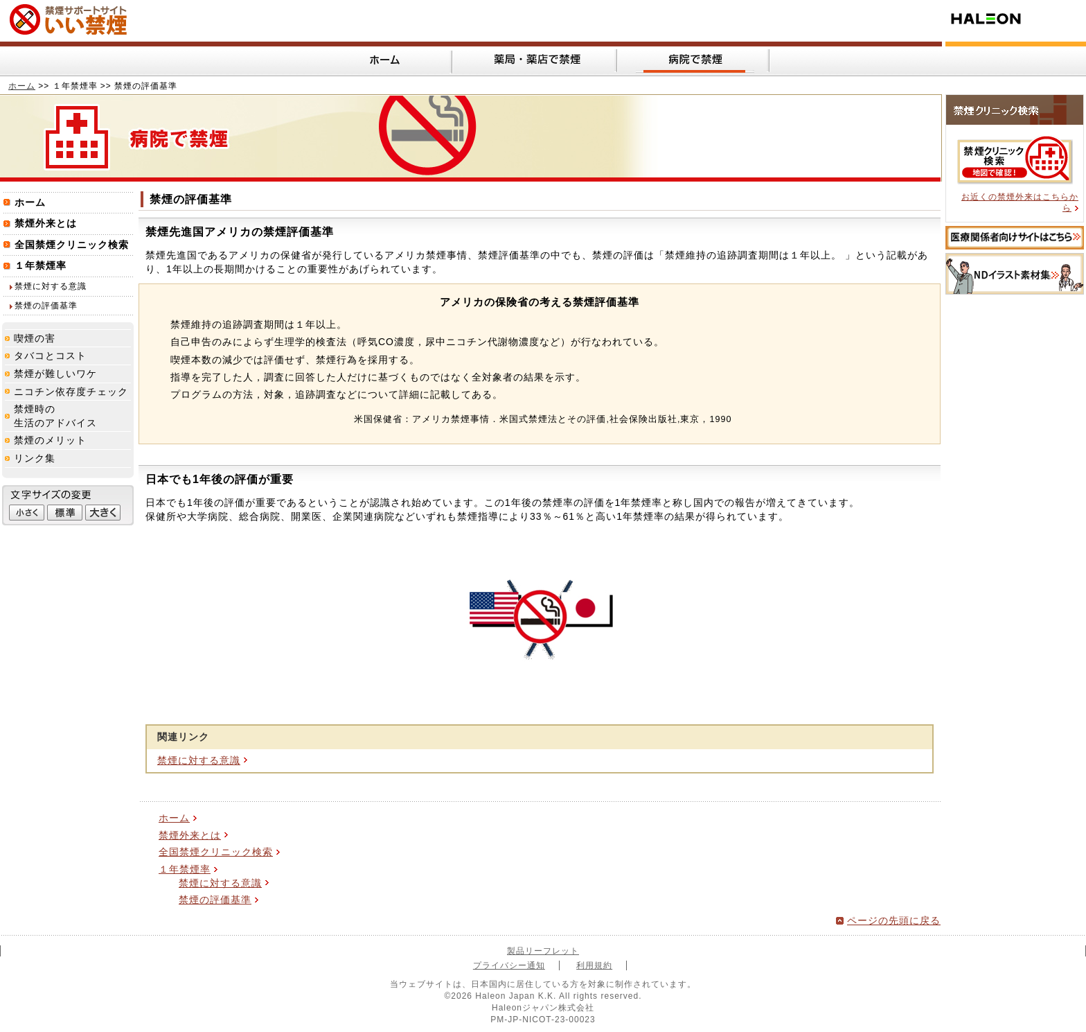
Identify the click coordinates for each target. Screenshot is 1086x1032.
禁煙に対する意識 (198, 760)
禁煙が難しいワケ (55, 373)
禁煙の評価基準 (215, 899)
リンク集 (34, 458)
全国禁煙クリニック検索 (216, 851)
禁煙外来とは (190, 835)
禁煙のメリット (50, 440)
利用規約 (594, 965)
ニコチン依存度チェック (71, 391)
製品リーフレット (543, 951)
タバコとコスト (50, 355)
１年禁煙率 (185, 869)
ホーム (21, 86)
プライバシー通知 (509, 965)
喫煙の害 (34, 338)
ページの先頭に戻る (894, 920)
